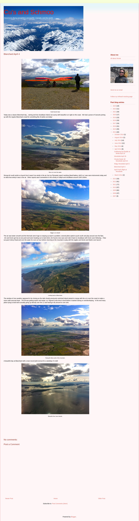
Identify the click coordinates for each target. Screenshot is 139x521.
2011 (115, 184)
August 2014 (119, 137)
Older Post (101, 498)
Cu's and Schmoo (29, 12)
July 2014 (118, 140)
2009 (115, 190)
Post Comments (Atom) (59, 503)
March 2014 (119, 175)
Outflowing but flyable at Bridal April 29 (122, 152)
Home (56, 498)
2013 (115, 179)
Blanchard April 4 (119, 167)
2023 (115, 106)
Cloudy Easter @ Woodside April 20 (121, 160)
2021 (115, 112)
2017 (115, 123)
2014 (115, 132)
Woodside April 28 (120, 156)
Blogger (73, 517)
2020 (115, 114)
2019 (115, 117)
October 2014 (119, 134)
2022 (115, 109)
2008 (115, 193)
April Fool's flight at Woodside (120, 170)
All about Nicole (116, 58)
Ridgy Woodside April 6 (121, 164)
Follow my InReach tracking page (121, 96)
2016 (115, 126)
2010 (115, 187)
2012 (115, 181)
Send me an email (116, 90)
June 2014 (118, 143)
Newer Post (9, 498)
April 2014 (118, 149)
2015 (115, 129)
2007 (115, 196)
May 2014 (118, 146)
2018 (115, 120)
